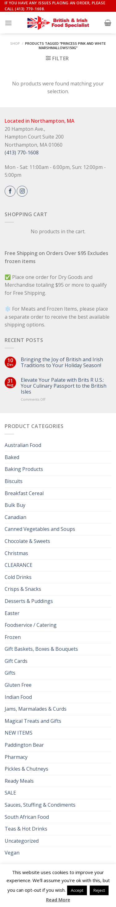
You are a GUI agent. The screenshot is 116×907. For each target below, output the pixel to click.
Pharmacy (16, 757)
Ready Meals (19, 780)
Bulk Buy (15, 505)
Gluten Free (18, 684)
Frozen (13, 637)
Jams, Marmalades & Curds (36, 708)
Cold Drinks (18, 577)
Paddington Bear (24, 744)
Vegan (12, 852)
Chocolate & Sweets (27, 541)
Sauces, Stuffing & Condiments (40, 804)
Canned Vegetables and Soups (40, 529)
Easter (12, 613)
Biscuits (14, 481)
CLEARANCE (18, 565)
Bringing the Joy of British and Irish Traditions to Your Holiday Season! (62, 362)
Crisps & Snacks (23, 589)
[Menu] (8, 22)
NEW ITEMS (18, 732)
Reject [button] (99, 890)
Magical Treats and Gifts (33, 721)
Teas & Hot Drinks (26, 828)
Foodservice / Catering (31, 625)
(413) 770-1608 (22, 152)
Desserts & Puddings (29, 601)
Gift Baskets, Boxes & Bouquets (41, 648)
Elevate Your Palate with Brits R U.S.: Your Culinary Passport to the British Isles (63, 386)
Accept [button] (77, 890)
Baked (12, 457)
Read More (58, 899)
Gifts (10, 672)
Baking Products (24, 469)
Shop (15, 43)
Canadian (15, 517)
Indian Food (18, 697)
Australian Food (23, 445)
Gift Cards (16, 661)
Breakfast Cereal (24, 493)
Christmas (16, 553)
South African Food (27, 817)
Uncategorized (22, 840)
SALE (10, 792)
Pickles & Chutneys (26, 768)
